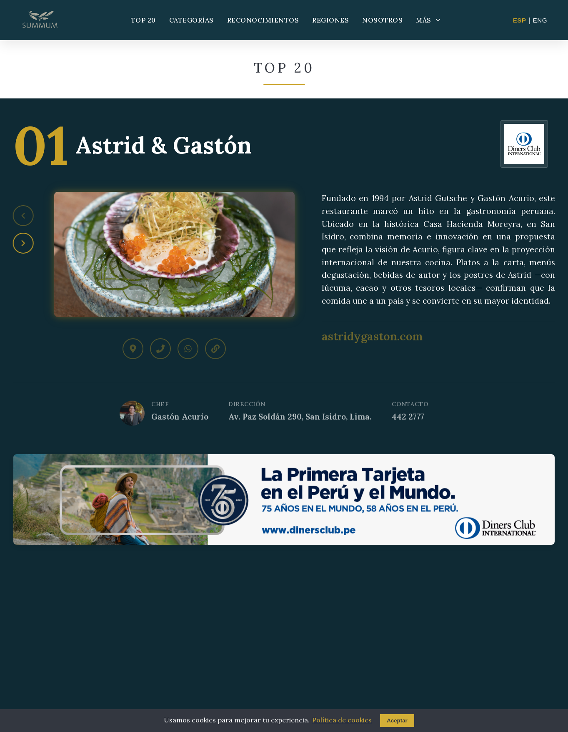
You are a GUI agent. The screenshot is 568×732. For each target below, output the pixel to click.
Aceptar (397, 720)
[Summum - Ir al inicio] (40, 20)
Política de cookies (342, 720)
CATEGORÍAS (191, 20)
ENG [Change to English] (540, 20)
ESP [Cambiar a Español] (519, 20)
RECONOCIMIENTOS (263, 20)
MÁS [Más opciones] (428, 20)
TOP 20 (143, 20)
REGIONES (330, 20)
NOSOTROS (382, 20)
